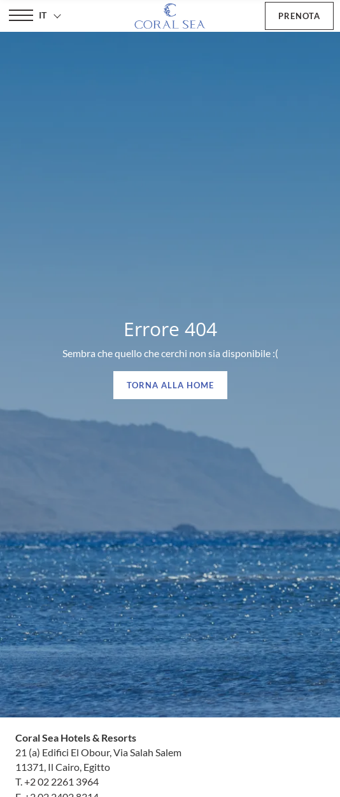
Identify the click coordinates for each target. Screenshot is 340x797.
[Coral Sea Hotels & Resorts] (169, 16)
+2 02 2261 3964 (61, 781)
